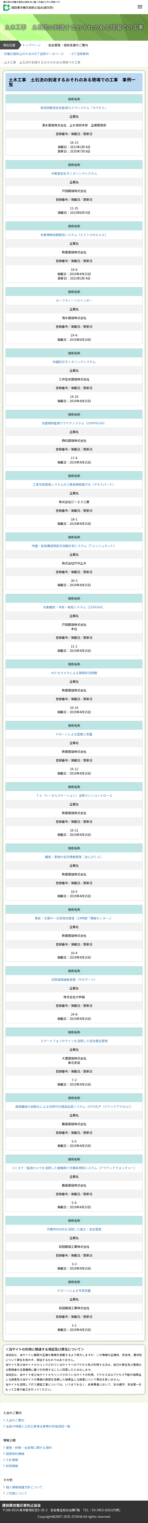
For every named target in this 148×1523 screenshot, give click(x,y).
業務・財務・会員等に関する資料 (29, 1447)
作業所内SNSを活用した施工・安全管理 (74, 1229)
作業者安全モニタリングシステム (74, 173)
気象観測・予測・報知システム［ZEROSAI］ (74, 607)
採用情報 (12, 1466)
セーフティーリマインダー (74, 300)
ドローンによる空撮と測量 (74, 734)
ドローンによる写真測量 (74, 1290)
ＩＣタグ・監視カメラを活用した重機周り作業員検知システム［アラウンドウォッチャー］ (74, 1168)
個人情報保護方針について (24, 1487)
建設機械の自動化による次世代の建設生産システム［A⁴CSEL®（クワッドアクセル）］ (74, 1106)
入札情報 (12, 1460)
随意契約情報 (15, 1453)
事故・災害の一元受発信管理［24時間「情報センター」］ (74, 918)
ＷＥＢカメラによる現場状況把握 (74, 673)
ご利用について (16, 1493)
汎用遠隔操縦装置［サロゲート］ (74, 979)
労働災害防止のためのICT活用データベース (34, 54)
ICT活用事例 (80, 54)
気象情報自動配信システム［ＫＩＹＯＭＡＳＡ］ (74, 235)
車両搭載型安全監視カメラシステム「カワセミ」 (74, 107)
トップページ (31, 45)
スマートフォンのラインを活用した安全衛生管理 (74, 1041)
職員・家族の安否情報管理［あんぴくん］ (74, 857)
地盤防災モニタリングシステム (74, 362)
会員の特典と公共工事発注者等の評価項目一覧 (38, 1426)
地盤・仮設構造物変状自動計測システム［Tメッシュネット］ (74, 546)
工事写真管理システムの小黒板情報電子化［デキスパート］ (74, 484)
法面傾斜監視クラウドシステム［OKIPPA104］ (74, 423)
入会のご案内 (15, 1420)
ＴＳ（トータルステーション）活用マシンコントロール (74, 795)
